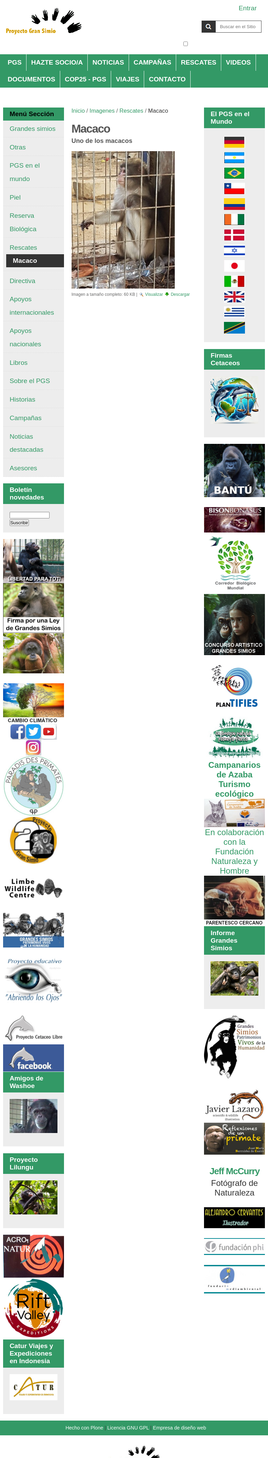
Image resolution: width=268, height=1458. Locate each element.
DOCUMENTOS (31, 79)
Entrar (248, 8)
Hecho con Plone (84, 1428)
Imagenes (102, 111)
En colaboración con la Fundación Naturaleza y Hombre (234, 846)
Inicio (78, 111)
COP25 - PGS (85, 79)
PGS (15, 62)
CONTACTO (167, 79)
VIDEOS (238, 62)
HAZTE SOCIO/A (57, 62)
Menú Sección (32, 113)
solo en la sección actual (225, 43)
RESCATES (198, 62)
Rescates (131, 111)
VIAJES (127, 79)
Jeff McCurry (234, 1171)
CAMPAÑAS (152, 62)
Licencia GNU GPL (128, 1428)
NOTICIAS (108, 62)
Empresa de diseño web (179, 1428)
